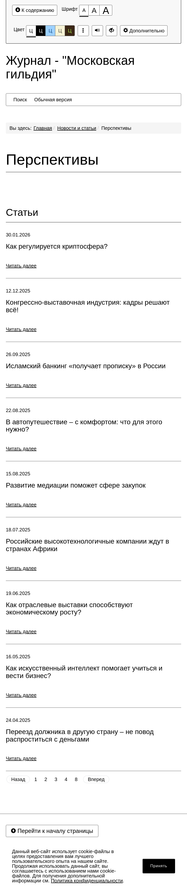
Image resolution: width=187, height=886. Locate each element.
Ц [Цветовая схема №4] (60, 30)
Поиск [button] (20, 99)
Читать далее (21, 265)
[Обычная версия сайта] (111, 30)
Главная (43, 128)
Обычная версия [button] (53, 99)
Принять (158, 866)
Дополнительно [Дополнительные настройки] (144, 30)
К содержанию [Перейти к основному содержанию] (34, 10)
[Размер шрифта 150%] (94, 10)
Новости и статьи (76, 128)
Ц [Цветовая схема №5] (70, 30)
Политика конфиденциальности (87, 880)
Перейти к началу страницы (52, 831)
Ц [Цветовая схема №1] (31, 32)
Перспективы (116, 128)
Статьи (22, 212)
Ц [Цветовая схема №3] (50, 30)
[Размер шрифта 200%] (105, 10)
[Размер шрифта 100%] (84, 10)
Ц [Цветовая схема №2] (41, 30)
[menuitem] (20, 100)
